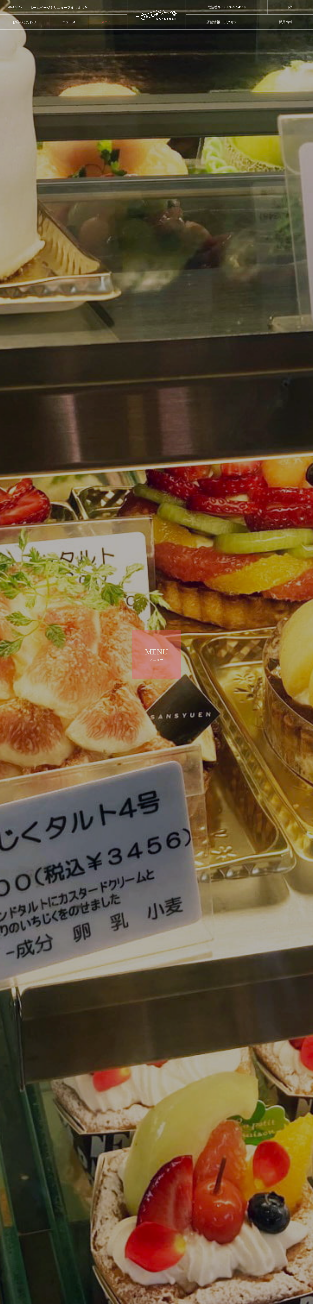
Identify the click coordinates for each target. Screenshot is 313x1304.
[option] (63, 8)
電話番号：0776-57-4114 (226, 7)
